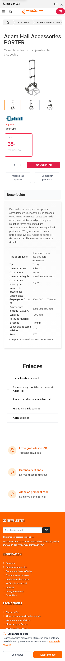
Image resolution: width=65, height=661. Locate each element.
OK (46, 530)
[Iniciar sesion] (61, 4)
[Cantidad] (14, 165)
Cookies (10, 587)
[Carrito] (60, 11)
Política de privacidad (16, 583)
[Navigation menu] (3, 11)
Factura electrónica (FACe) (19, 571)
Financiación (12, 612)
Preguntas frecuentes (16, 567)
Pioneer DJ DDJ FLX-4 (17, 628)
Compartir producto (47, 177)
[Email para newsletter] (22, 530)
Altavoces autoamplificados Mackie (23, 616)
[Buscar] (10, 11)
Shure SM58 (12, 632)
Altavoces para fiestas (17, 624)
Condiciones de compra (17, 579)
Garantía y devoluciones (17, 575)
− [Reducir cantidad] (8, 164)
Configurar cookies (15, 591)
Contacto (10, 563)
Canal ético (11, 595)
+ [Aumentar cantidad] (20, 164)
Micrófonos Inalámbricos (18, 620)
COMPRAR (44, 165)
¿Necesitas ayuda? (18, 177)
